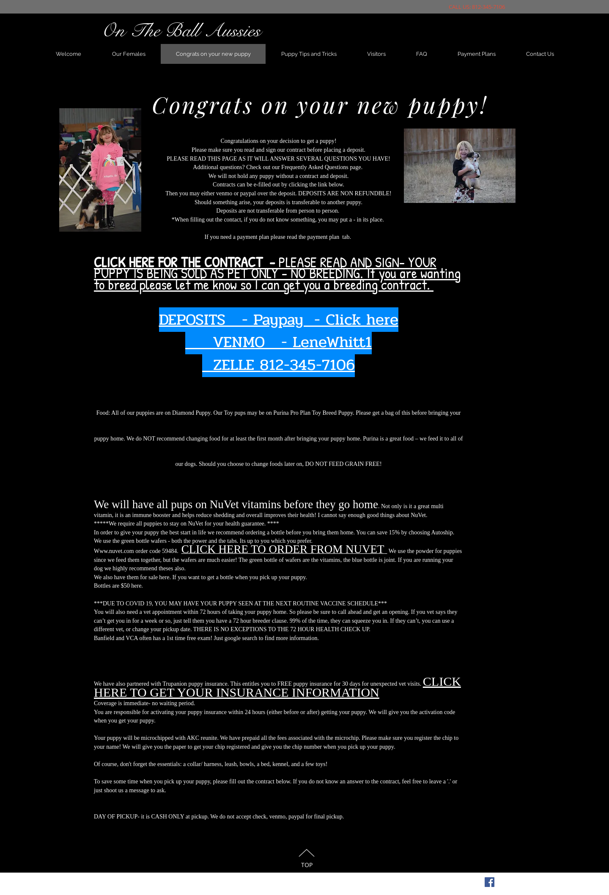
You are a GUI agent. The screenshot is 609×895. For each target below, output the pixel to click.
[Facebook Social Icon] (489, 882)
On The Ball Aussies (181, 30)
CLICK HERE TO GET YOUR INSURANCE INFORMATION (277, 686)
